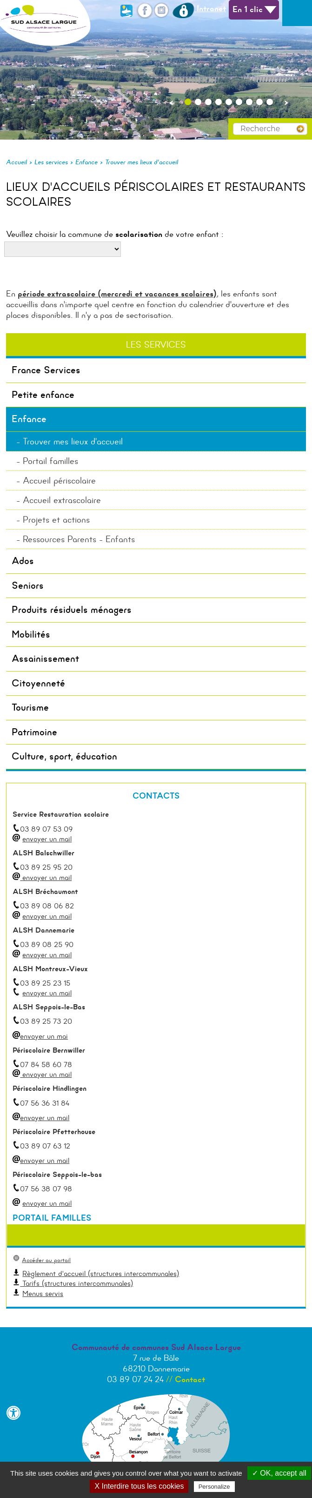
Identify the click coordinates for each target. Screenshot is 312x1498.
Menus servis (42, 1293)
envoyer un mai (40, 1036)
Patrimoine (34, 732)
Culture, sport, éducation (64, 756)
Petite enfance (43, 394)
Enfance (86, 162)
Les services (51, 162)
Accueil (16, 162)
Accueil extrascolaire (62, 500)
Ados (23, 560)
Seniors (28, 585)
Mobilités (31, 634)
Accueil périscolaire (59, 480)
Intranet (199, 8)
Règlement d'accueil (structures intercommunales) (100, 1273)
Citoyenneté (38, 683)
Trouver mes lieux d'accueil (141, 162)
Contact (190, 1379)
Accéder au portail (46, 1260)
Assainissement (45, 658)
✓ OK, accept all (279, 1473)
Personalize (214, 1486)
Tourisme (30, 707)
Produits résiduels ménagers (72, 609)
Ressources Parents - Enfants (79, 539)
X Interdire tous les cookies (139, 1486)
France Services (46, 369)
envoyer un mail (47, 839)
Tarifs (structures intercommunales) (76, 1283)
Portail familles (50, 461)
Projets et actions (56, 519)
